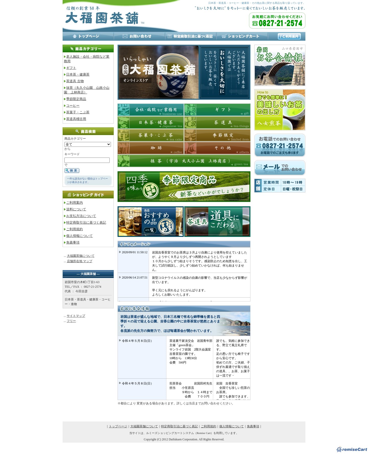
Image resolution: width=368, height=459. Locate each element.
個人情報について (79, 236)
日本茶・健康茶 (77, 74)
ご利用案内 (74, 202)
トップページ (118, 426)
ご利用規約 (74, 229)
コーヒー (72, 105)
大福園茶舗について (81, 256)
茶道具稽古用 (76, 119)
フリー (71, 321)
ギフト (71, 68)
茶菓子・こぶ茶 (77, 112)
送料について (76, 209)
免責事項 (72, 242)
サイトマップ (76, 316)
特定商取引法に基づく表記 (86, 222)
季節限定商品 (76, 99)
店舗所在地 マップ (79, 261)
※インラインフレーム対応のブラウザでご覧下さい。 (184, 274)
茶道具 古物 (75, 81)
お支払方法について (81, 216)
